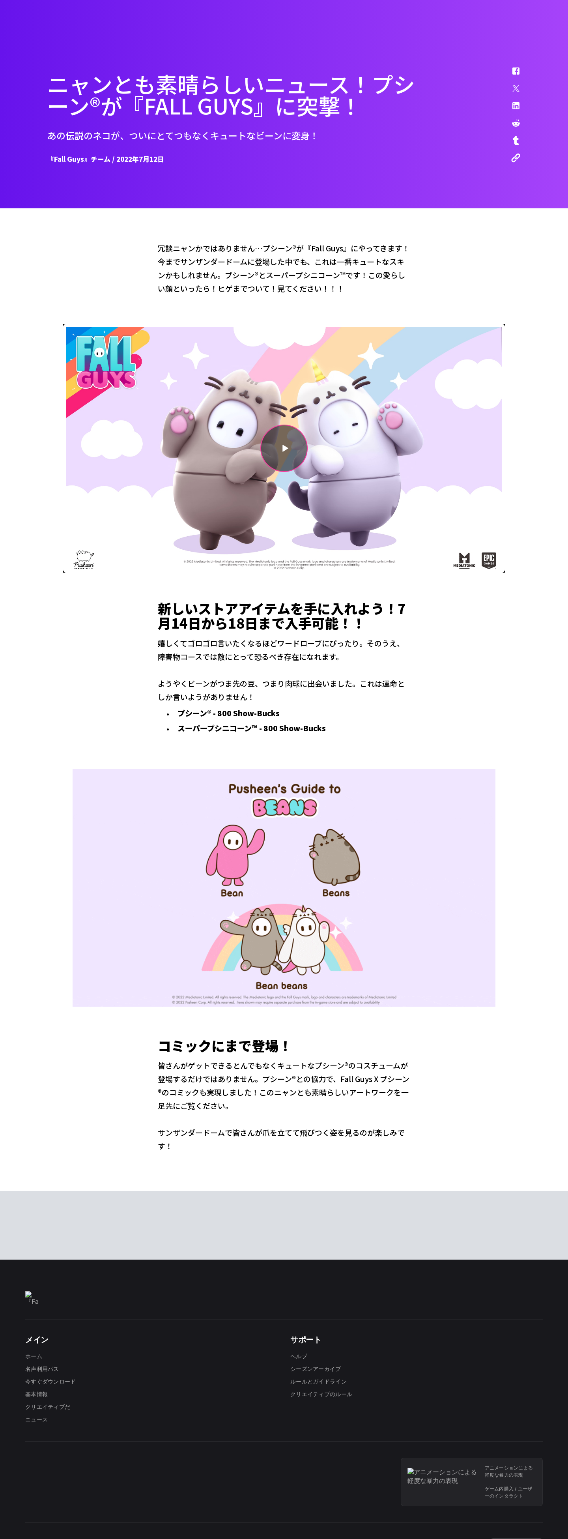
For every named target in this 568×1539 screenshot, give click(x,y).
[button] (511, 75)
